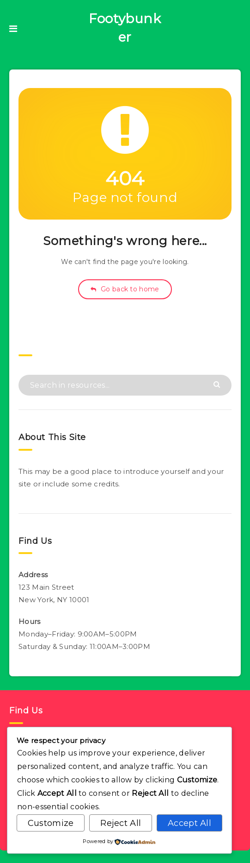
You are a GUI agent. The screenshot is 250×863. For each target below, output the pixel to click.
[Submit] (217, 384)
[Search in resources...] (125, 385)
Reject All (120, 823)
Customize (51, 823)
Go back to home (125, 289)
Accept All (189, 823)
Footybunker (125, 28)
